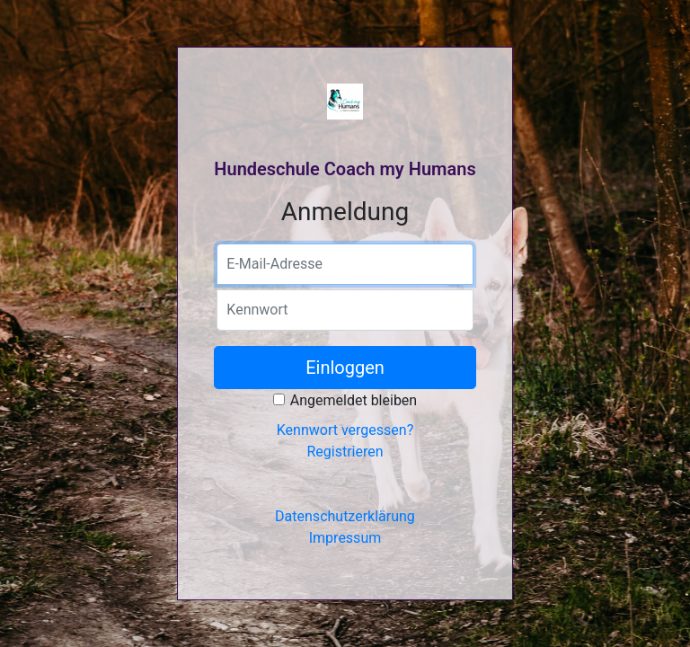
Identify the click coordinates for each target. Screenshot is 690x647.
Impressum (345, 537)
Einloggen (345, 367)
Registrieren (344, 451)
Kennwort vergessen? (345, 430)
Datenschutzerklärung (345, 516)
